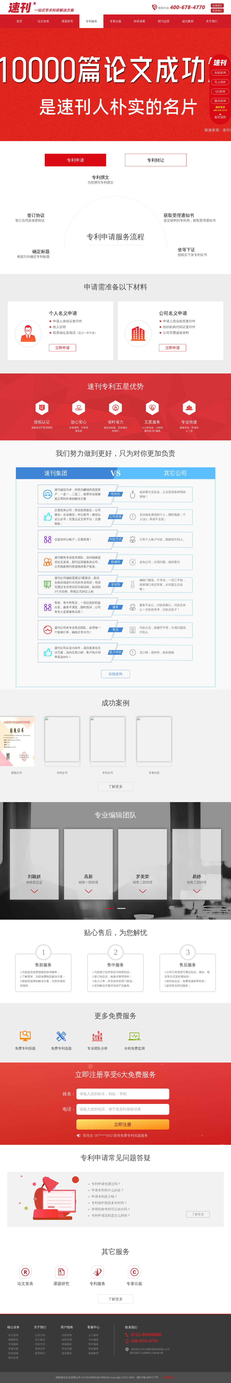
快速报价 (217, 5)
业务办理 (67, 1339)
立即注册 (122, 1124)
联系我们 (217, 10)
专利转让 (155, 160)
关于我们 (211, 21)
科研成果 (139, 21)
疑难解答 (93, 1353)
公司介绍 (40, 1335)
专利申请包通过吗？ (106, 1184)
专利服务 (91, 21)
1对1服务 (93, 1339)
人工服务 (93, 1335)
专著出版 (115, 21)
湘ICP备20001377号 (147, 1377)
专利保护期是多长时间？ (109, 1203)
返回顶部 (220, 117)
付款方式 (40, 1344)
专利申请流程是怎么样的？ (110, 1215)
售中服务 (93, 1344)
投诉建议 (67, 1353)
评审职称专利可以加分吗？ (110, 1209)
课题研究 (67, 21)
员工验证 (40, 1339)
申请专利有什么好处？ (107, 1190)
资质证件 (40, 1348)
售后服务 (93, 1348)
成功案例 (187, 21)
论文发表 (43, 21)
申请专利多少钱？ (104, 1196)
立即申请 (62, 348)
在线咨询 (115, 674)
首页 (19, 21)
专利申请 (75, 160)
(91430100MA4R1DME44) (96, 1377)
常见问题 (67, 1348)
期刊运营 (163, 21)
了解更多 (115, 787)
